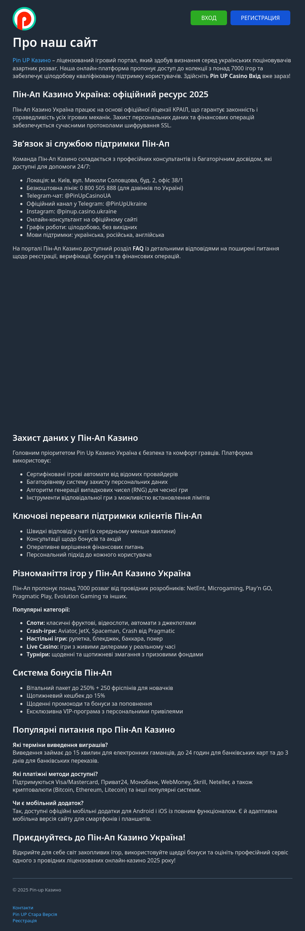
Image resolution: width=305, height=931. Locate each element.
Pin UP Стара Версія (35, 914)
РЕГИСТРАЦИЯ (260, 18)
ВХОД (208, 18)
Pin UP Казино (32, 60)
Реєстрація (25, 920)
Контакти (23, 907)
